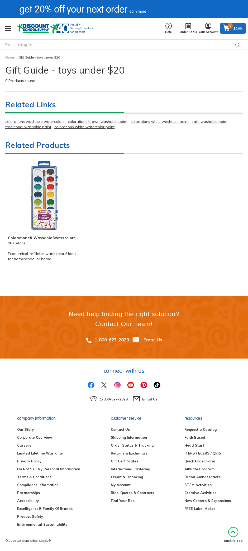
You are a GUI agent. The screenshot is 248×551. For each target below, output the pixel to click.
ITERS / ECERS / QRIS (202, 453)
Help (168, 28)
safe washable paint (209, 121)
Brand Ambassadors (202, 477)
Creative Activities (200, 493)
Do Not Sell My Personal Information (48, 469)
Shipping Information (129, 437)
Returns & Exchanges (129, 453)
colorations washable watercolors (35, 121)
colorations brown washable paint (97, 121)
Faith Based (194, 437)
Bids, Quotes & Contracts (132, 493)
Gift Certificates (124, 461)
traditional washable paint (28, 126)
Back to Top (233, 535)
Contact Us (120, 429)
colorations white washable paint (160, 121)
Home (10, 57)
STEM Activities (198, 485)
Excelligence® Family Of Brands (45, 508)
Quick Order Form (199, 461)
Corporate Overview (34, 437)
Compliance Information (38, 485)
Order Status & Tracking (132, 445)
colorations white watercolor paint (84, 126)
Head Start (194, 445)
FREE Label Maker (199, 508)
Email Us (153, 339)
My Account (121, 485)
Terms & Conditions (34, 477)
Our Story (25, 429)
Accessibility (28, 501)
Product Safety (30, 516)
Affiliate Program (199, 469)
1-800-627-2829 (111, 339)
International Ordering (130, 469)
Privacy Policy (29, 461)
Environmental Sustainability (42, 524)
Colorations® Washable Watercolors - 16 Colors (43, 240)
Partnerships (28, 493)
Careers (24, 445)
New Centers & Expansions (207, 501)
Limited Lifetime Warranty (40, 453)
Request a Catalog (200, 429)
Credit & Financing (127, 477)
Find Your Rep (123, 501)
